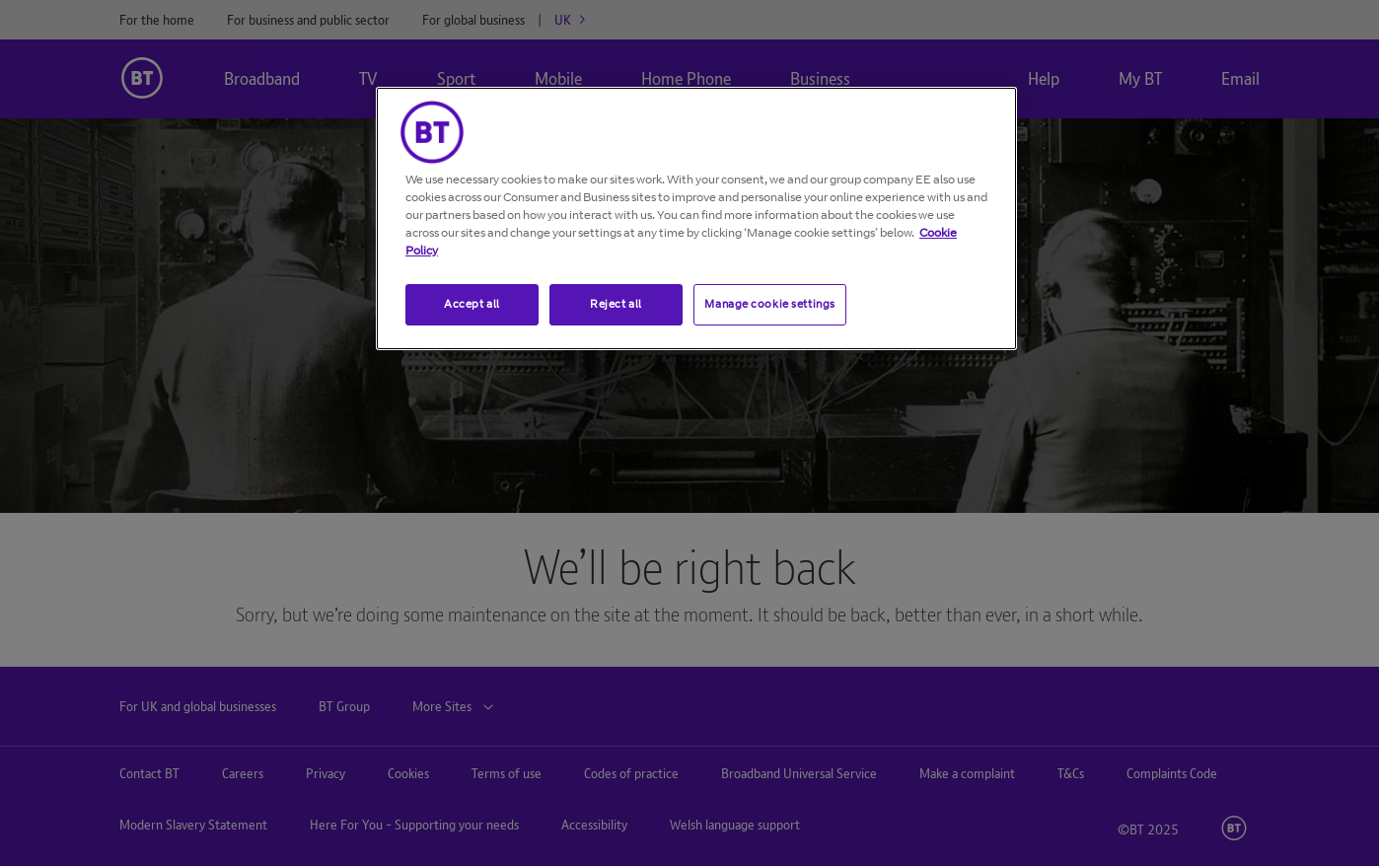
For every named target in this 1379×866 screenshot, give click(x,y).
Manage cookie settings (769, 304)
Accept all (472, 304)
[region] (696, 218)
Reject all (616, 304)
